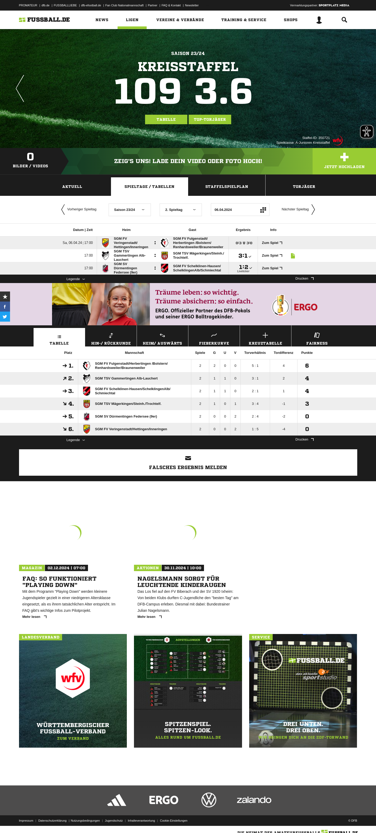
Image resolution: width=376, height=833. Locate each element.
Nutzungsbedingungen (85, 820)
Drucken (304, 278)
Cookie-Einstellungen (174, 820)
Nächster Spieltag (300, 209)
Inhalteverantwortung (141, 820)
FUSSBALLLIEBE (65, 5)
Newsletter (192, 5)
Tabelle (166, 119)
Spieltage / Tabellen (149, 186)
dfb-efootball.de (91, 5)
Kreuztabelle (266, 338)
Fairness (317, 338)
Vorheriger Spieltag (78, 209)
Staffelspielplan (226, 186)
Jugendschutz (114, 820)
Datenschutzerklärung (52, 820)
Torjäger (304, 186)
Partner (152, 5)
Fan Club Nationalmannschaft (124, 5)
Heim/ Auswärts (162, 338)
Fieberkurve (214, 338)
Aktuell (72, 186)
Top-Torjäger (210, 119)
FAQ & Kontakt (171, 5)
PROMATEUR (28, 5)
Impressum (26, 820)
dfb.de (45, 5)
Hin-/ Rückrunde (111, 338)
